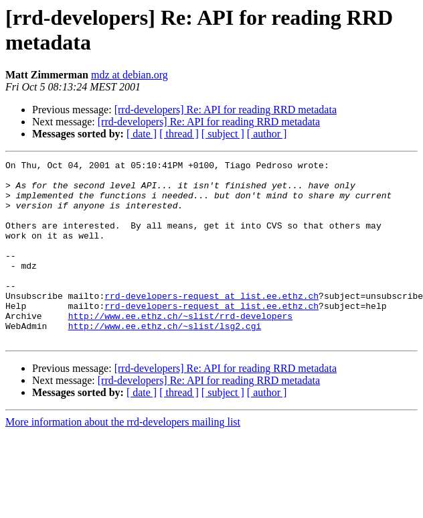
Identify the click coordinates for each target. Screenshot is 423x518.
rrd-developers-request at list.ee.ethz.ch (211, 324)
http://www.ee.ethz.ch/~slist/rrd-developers (180, 348)
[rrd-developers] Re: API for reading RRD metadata (225, 109)
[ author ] (267, 133)
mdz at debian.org (129, 74)
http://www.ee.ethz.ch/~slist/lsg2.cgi (165, 360)
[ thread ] (179, 133)
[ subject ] (222, 133)
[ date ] (141, 133)
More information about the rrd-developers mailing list (122, 458)
